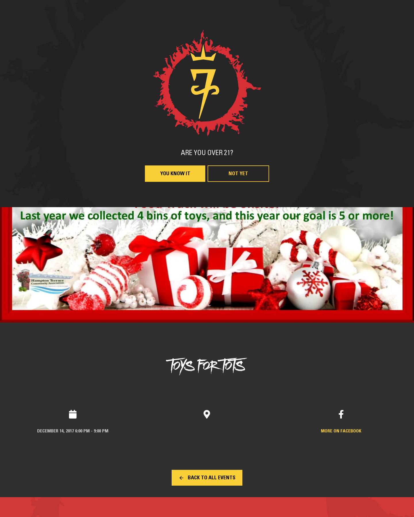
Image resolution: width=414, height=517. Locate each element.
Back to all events (211, 477)
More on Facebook (341, 431)
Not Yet (238, 173)
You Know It (175, 173)
